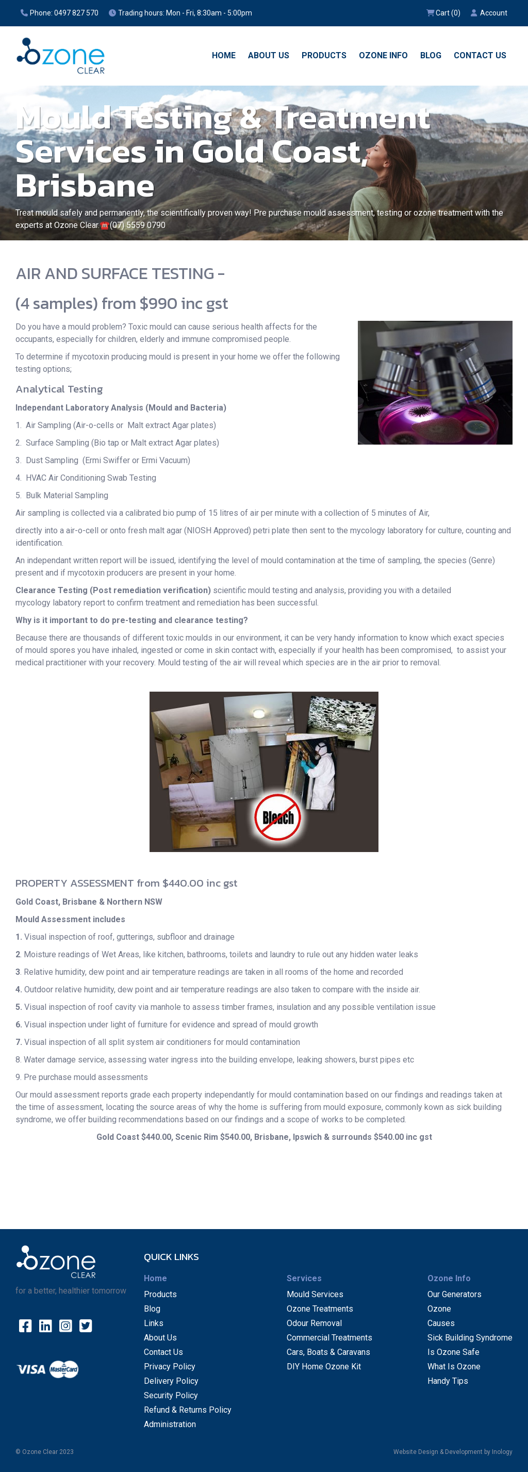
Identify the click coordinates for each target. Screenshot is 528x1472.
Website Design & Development (438, 1451)
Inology (502, 1451)
